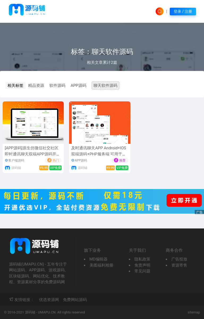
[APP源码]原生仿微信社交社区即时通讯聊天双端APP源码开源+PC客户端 (32, 154)
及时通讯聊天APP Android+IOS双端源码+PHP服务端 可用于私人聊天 (98, 154)
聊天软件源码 (105, 85)
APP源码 (78, 85)
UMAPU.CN (47, 312)
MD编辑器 (99, 259)
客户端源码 (16, 160)
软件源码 (57, 85)
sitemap (194, 312)
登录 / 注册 (183, 11)
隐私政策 (142, 259)
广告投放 (179, 259)
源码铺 (16, 168)
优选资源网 (49, 299)
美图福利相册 (101, 265)
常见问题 (142, 271)
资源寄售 (179, 265)
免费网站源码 (75, 299)
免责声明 (142, 265)
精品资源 (36, 85)
